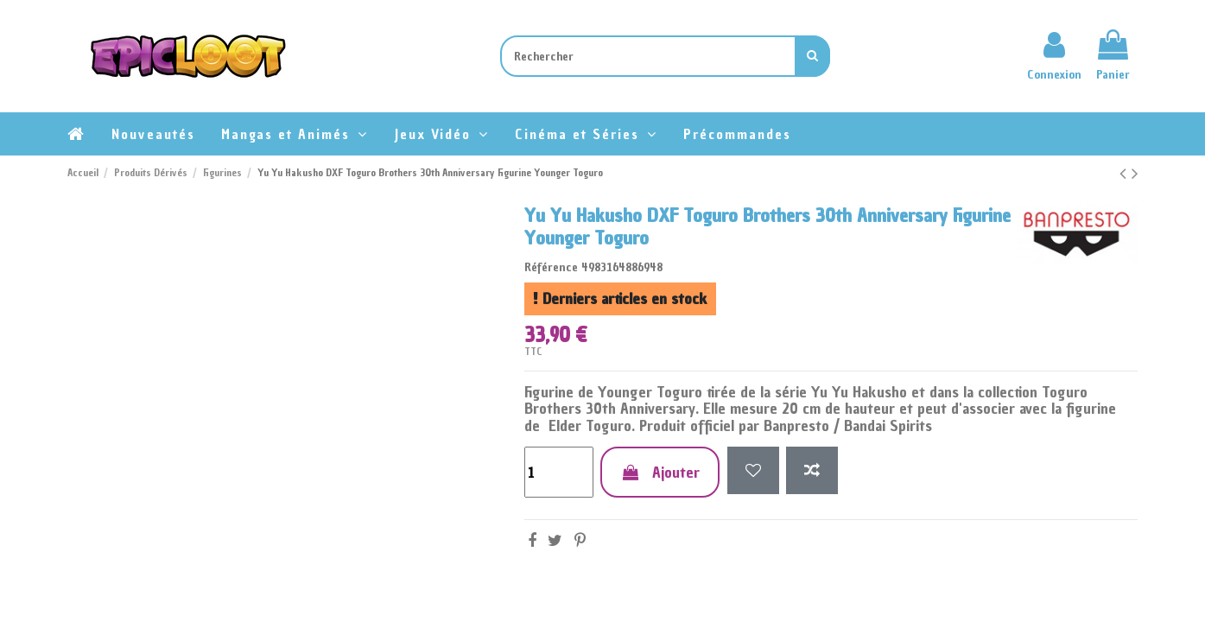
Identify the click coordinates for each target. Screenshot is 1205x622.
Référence (551, 267)
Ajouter (660, 472)
